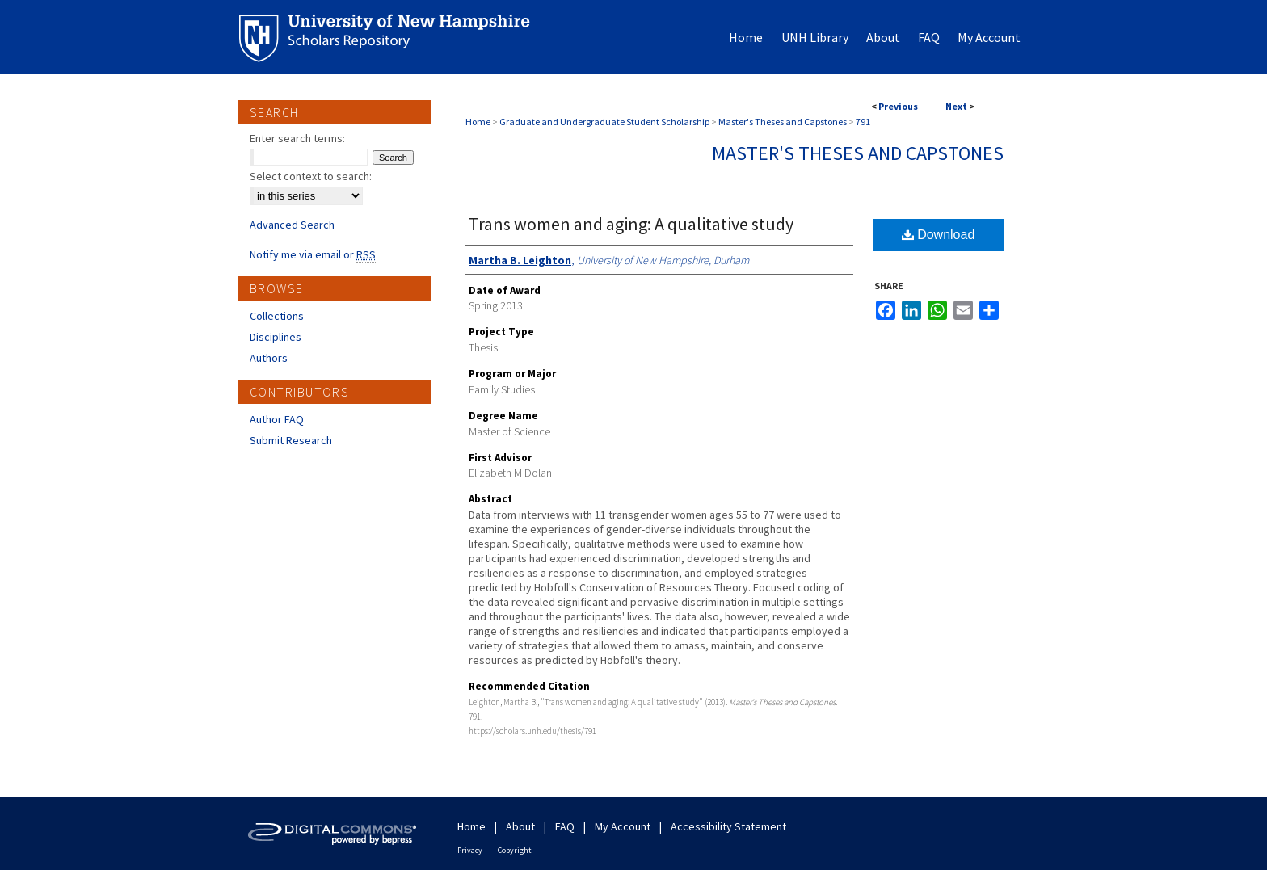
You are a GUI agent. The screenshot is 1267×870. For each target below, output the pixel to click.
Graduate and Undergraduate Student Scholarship (604, 122)
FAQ (565, 826)
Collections (277, 316)
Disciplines (275, 337)
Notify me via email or (313, 254)
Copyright (515, 850)
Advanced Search (292, 224)
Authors (269, 358)
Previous (898, 106)
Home (477, 122)
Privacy (469, 850)
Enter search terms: (297, 138)
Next (956, 106)
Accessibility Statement (728, 826)
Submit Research (291, 440)
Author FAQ (277, 419)
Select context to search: (311, 176)
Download (938, 235)
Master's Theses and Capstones (782, 122)
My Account (622, 826)
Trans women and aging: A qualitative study (631, 223)
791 (863, 122)
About (520, 826)
